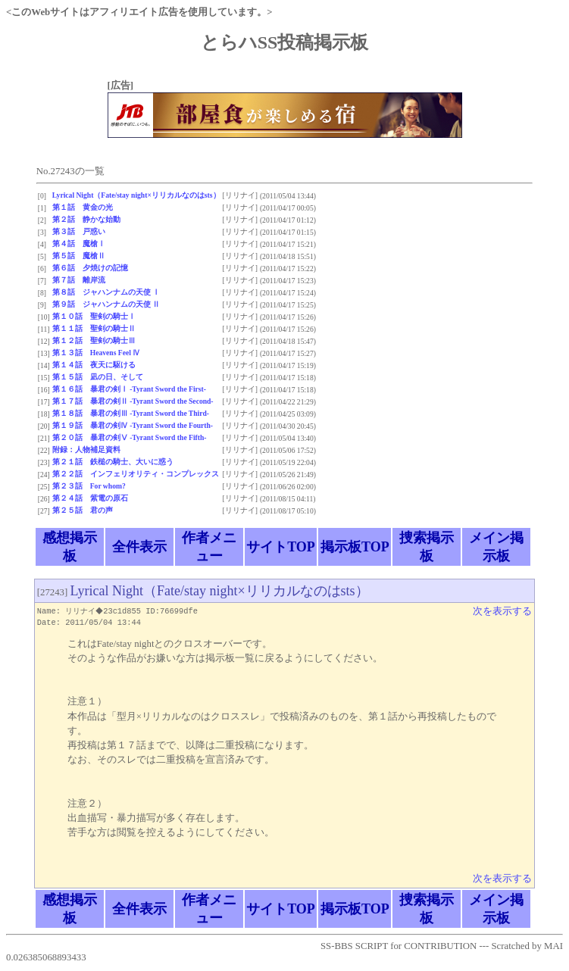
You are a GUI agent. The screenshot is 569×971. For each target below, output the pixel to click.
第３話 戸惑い (78, 231)
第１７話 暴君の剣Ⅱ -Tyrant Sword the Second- (133, 401)
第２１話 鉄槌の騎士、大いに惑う (113, 461)
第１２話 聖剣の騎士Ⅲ (94, 340)
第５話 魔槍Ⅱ (78, 255)
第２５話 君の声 (82, 510)
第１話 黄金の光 (82, 207)
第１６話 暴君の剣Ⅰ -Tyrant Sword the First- (129, 389)
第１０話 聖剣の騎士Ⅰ (94, 316)
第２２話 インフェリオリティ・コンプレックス (135, 474)
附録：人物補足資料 (86, 449)
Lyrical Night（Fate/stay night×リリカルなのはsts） (136, 195)
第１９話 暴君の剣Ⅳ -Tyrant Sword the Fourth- (132, 425)
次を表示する (502, 611)
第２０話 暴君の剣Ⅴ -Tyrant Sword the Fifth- (129, 437)
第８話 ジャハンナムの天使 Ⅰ (106, 292)
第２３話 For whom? (89, 486)
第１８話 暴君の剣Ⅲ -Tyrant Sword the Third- (130, 413)
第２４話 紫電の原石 (90, 498)
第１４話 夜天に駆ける (94, 365)
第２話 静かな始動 (86, 219)
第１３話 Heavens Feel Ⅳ (96, 352)
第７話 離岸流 (78, 280)
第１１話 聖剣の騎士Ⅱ (94, 328)
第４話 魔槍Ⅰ (78, 243)
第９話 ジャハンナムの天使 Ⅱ (106, 304)
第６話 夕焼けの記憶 (90, 268)
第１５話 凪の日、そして (97, 377)
